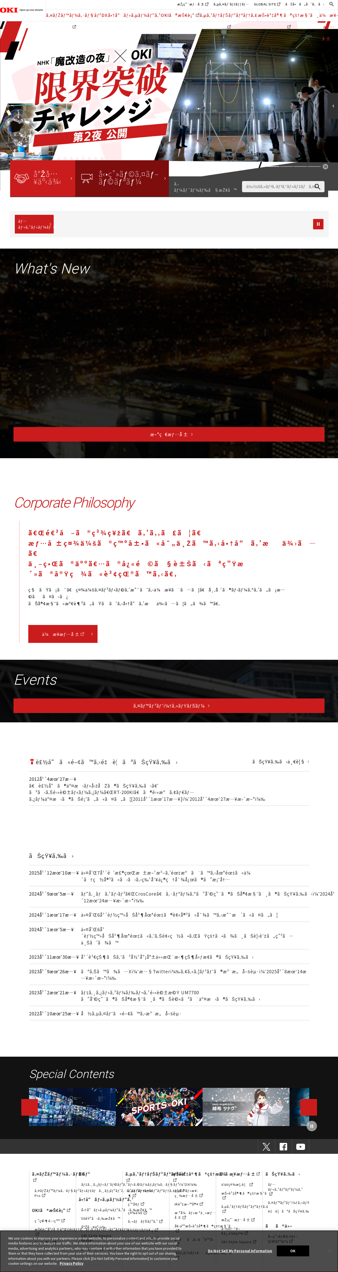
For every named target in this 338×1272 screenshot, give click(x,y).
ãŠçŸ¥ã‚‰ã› (282, 1174)
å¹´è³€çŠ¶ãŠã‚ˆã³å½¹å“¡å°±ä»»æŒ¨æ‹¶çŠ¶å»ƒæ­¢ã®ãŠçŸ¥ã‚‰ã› (167, 957)
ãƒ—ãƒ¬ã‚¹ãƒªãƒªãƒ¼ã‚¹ (285, 1189)
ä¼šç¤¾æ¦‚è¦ (237, 1184)
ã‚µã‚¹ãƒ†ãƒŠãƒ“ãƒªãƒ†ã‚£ (228, 16)
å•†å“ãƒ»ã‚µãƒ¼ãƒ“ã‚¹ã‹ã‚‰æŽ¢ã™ (116, 1209)
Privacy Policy (71, 1263)
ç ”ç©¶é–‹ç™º (50, 1220)
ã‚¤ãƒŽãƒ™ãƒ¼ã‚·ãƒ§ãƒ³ (73, 16)
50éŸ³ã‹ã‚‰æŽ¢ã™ (101, 1218)
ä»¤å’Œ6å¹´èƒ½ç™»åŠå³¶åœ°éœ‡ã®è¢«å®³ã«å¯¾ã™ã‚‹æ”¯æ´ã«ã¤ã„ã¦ (179, 914)
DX (104, 15)
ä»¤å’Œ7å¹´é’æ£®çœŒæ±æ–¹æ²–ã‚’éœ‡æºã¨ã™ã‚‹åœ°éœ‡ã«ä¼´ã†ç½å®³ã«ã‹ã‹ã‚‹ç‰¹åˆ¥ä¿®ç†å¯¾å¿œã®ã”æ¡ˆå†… (166, 876)
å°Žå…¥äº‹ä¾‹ (94, 1226)
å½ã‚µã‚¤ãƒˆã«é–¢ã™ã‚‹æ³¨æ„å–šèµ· (131, 1013)
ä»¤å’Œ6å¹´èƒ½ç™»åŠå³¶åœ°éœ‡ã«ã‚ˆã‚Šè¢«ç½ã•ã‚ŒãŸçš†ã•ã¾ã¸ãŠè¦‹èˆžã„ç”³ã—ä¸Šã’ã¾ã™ (187, 936)
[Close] (329, 1250)
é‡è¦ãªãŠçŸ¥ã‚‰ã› (292, 1211)
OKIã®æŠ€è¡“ (180, 15)
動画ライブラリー (72, 1106)
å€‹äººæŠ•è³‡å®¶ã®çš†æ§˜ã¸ (205, 1228)
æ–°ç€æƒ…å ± (169, 434)
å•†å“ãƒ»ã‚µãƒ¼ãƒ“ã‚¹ (134, 15)
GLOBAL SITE (265, 4)
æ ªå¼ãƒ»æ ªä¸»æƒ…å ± (195, 1215)
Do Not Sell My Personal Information (240, 1250)
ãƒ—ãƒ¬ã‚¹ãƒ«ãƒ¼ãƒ (36, 224)
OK (292, 1250)
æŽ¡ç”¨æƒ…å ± (190, 4)
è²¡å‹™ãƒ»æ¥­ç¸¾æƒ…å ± (189, 1193)
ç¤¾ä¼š (137, 1212)
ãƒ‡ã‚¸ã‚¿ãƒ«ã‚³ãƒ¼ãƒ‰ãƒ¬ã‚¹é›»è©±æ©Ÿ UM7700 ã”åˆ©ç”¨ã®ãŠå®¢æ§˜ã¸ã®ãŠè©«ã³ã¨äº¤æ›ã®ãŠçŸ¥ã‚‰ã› (171, 995)
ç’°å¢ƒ (136, 1204)
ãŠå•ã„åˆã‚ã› (305, 4)
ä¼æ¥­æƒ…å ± (63, 634)
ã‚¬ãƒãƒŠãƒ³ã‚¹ (145, 1221)
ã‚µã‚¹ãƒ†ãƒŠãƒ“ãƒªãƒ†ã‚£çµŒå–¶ (157, 1193)
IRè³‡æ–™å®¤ (189, 1204)
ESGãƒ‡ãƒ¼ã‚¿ (143, 1229)
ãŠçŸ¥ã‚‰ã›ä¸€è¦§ (279, 761)
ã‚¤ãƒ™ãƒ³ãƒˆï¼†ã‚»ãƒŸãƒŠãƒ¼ (169, 705)
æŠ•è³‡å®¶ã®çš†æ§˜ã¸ (288, 16)
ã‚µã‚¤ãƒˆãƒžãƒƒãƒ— (231, 4)
